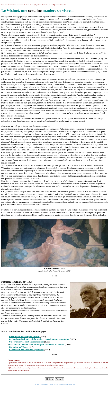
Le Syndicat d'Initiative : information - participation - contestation (39, 339)
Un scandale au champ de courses (24, 336)
